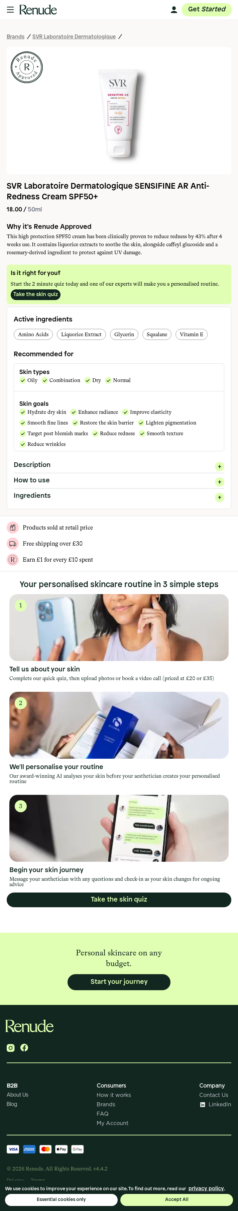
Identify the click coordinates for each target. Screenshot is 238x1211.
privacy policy (206, 1189)
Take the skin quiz (35, 294)
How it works (114, 1095)
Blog (12, 1104)
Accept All (177, 1199)
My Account (112, 1123)
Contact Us (213, 1095)
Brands (15, 37)
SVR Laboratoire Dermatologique (74, 37)
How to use (119, 480)
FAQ (103, 1114)
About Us (17, 1095)
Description (119, 465)
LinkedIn (215, 1104)
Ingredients (119, 495)
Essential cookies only (61, 1199)
